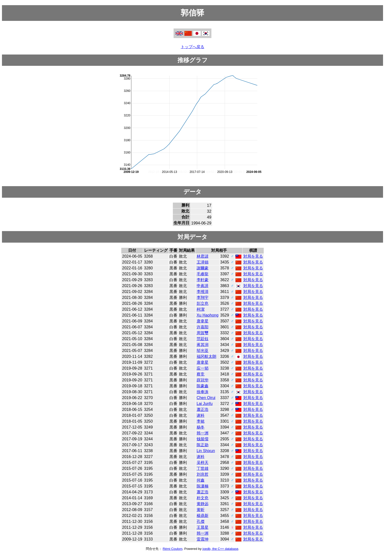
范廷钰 (202, 339)
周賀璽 (202, 333)
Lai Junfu (205, 404)
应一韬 (202, 368)
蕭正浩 (202, 409)
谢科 (201, 415)
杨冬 (201, 427)
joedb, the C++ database (220, 549)
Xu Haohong (208, 315)
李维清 (202, 292)
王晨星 (202, 527)
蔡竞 (201, 374)
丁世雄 (202, 468)
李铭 (201, 421)
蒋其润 (202, 345)
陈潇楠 (202, 486)
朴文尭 (202, 498)
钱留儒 (202, 439)
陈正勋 (202, 445)
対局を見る (253, 256)
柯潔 (201, 309)
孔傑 (201, 521)
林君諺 (202, 256)
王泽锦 (202, 262)
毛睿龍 (202, 274)
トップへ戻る (192, 47)
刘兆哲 (202, 474)
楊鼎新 (202, 515)
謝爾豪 (202, 268)
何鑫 (201, 480)
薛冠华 (202, 380)
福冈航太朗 (206, 356)
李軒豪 (202, 280)
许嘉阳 (202, 327)
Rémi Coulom (172, 549)
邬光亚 (202, 350)
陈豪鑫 (202, 386)
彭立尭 (202, 303)
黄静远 (202, 504)
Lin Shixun (206, 451)
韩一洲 (202, 433)
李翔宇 (202, 297)
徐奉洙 (202, 392)
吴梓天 (202, 462)
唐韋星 (202, 321)
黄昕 (201, 510)
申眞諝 (202, 286)
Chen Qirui (206, 398)
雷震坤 (202, 539)
